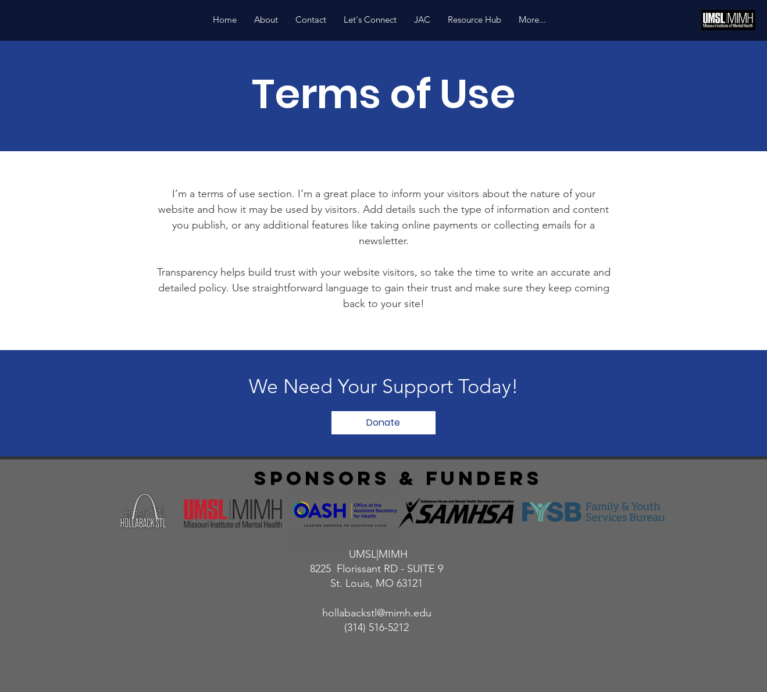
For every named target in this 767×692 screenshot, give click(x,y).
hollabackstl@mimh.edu (376, 613)
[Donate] (383, 422)
